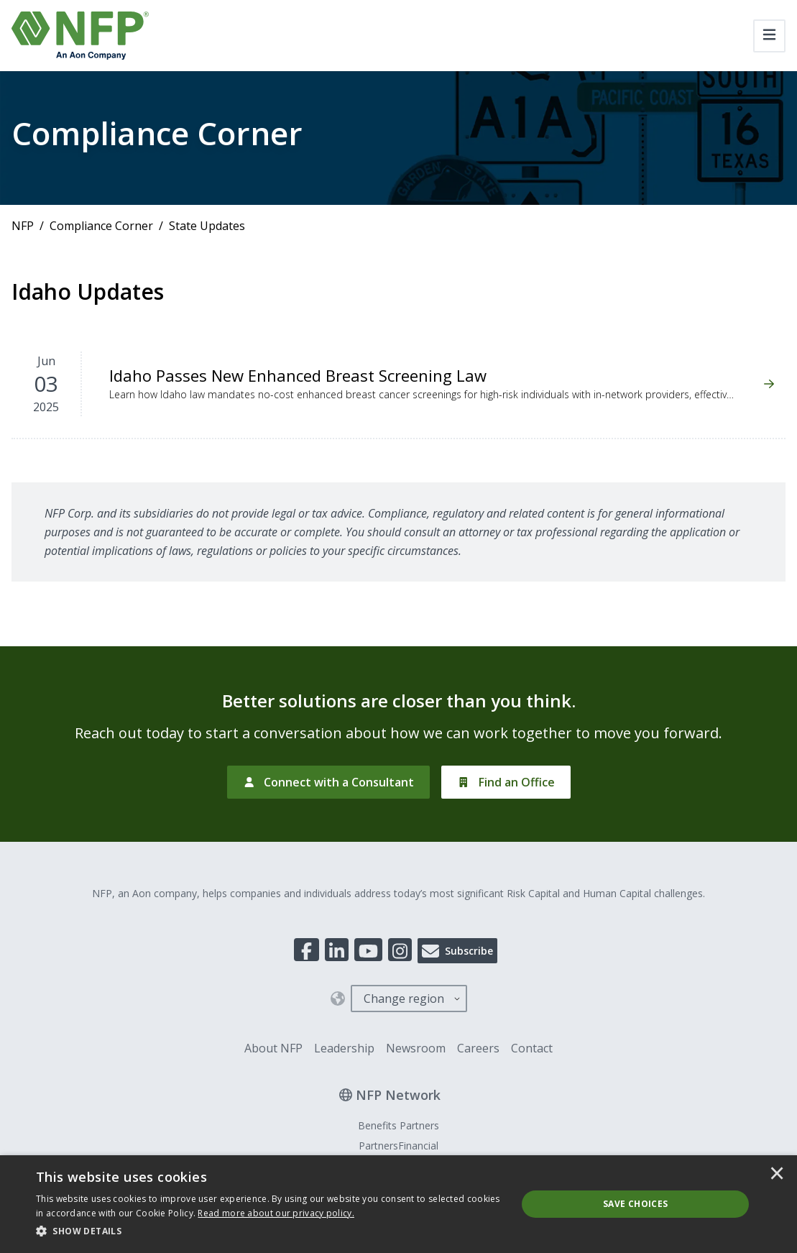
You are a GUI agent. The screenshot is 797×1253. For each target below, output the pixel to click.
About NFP (273, 1048)
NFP (22, 226)
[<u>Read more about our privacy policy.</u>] (276, 1213)
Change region (404, 998)
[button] (269, 1231)
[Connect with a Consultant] (328, 782)
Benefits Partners (398, 1125)
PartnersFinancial (398, 1145)
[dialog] (398, 1204)
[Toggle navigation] (769, 35)
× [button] (777, 1174)
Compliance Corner (101, 226)
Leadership (344, 1048)
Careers (478, 1048)
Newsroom (416, 1048)
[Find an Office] (506, 782)
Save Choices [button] (635, 1204)
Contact (532, 1048)
